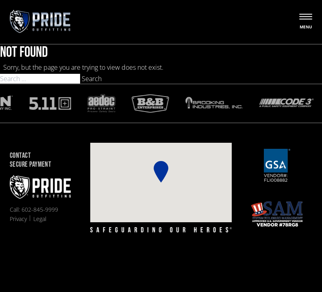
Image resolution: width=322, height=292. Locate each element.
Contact (20, 156)
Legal (39, 219)
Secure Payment (30, 165)
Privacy (18, 219)
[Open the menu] (305, 22)
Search (92, 78)
